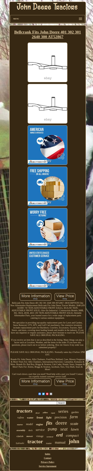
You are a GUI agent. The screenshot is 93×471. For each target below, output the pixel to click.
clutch (19, 436)
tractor (35, 441)
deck (30, 430)
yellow (45, 412)
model (29, 424)
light (48, 417)
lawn (75, 429)
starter (20, 424)
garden (75, 412)
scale (74, 424)
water (30, 417)
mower (29, 436)
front (40, 417)
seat (64, 429)
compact (72, 435)
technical (50, 437)
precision (61, 417)
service (40, 430)
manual (60, 442)
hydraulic (20, 443)
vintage (39, 436)
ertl (59, 434)
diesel (38, 413)
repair (53, 413)
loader (49, 443)
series (63, 411)
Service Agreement (47, 466)
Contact (47, 458)
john (74, 441)
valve (20, 417)
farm (74, 416)
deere (61, 423)
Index (47, 454)
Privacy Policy (47, 462)
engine (39, 424)
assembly (20, 430)
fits (49, 423)
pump (52, 429)
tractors (24, 411)
